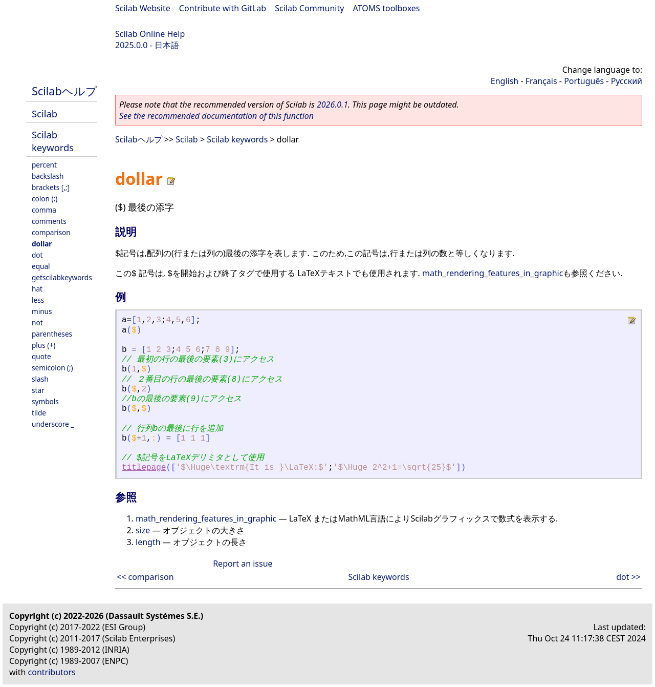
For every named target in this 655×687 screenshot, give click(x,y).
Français (541, 81)
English (504, 81)
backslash (47, 176)
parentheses (52, 334)
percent (44, 165)
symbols (45, 401)
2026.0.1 (332, 104)
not (37, 322)
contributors (52, 672)
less (38, 300)
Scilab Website (142, 8)
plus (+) (43, 345)
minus (42, 311)
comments (49, 221)
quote (41, 356)
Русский (626, 81)
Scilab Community (309, 8)
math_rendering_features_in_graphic (492, 273)
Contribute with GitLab (222, 8)
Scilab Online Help (150, 33)
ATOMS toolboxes (386, 8)
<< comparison (145, 576)
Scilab (44, 113)
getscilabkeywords (62, 277)
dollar (42, 243)
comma (44, 210)
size (143, 530)
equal (41, 266)
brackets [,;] (51, 187)
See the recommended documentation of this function (216, 115)
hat (37, 289)
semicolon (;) (52, 367)
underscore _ (53, 424)
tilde (39, 413)
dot (37, 255)
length (148, 542)
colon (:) (44, 198)
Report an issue (242, 563)
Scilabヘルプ (64, 91)
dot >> (628, 576)
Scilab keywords (53, 141)
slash (40, 379)
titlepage (144, 467)
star (38, 390)
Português (584, 81)
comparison (51, 232)
